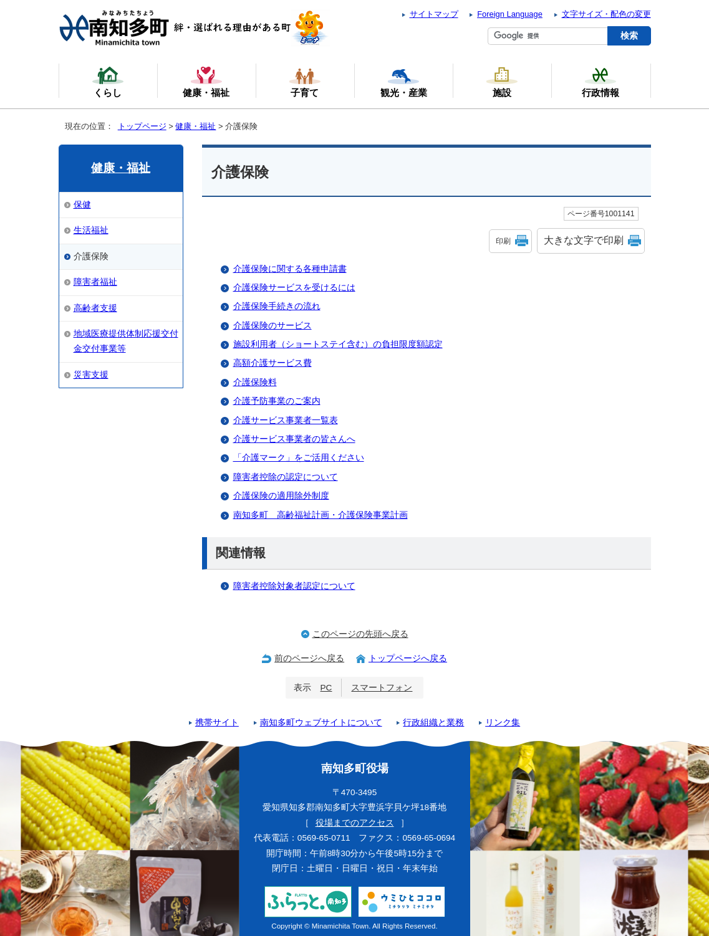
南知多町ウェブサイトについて (321, 722)
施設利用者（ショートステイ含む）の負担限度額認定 (338, 344)
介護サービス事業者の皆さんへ (294, 439)
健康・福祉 (195, 126)
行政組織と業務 (433, 722)
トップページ (142, 126)
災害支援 (91, 375)
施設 (502, 81)
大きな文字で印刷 (584, 240)
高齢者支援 (95, 308)
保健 (82, 204)
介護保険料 (255, 382)
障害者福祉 (95, 282)
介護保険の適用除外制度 (281, 495)
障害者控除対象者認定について (294, 586)
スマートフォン (381, 687)
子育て (305, 81)
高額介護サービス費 (272, 363)
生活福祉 (91, 230)
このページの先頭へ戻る (360, 634)
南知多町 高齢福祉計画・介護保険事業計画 (320, 515)
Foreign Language (510, 14)
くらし (107, 81)
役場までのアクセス (355, 823)
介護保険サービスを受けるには (294, 287)
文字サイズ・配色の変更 (606, 14)
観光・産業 (403, 81)
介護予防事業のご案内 (277, 401)
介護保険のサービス (272, 325)
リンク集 (502, 722)
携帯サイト (217, 722)
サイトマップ (434, 14)
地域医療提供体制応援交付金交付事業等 (126, 341)
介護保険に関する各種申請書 (290, 269)
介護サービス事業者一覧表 (285, 420)
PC (326, 687)
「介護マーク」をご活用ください (298, 457)
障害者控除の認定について (285, 477)
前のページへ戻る (309, 658)
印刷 (503, 241)
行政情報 (600, 81)
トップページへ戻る (408, 658)
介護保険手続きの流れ (277, 306)
